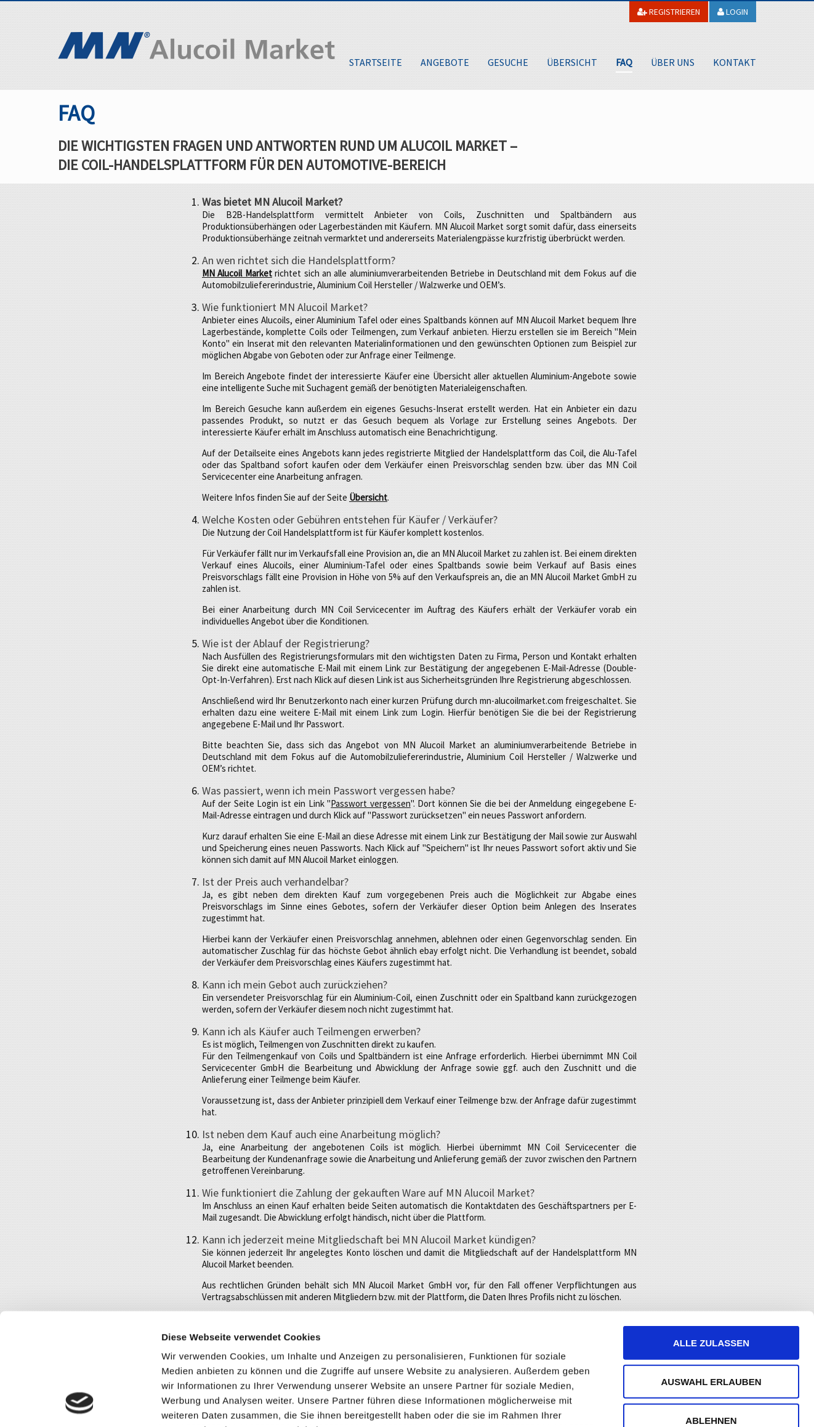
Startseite (375, 62)
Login (732, 11)
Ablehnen (710, 1315)
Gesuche (508, 62)
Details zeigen (655, 1402)
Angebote (445, 62)
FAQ (624, 62)
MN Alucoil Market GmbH (196, 45)
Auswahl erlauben (711, 1276)
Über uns (673, 62)
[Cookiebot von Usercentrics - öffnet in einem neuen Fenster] (80, 1403)
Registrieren (668, 11)
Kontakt (734, 62)
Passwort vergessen (370, 803)
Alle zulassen (711, 1238)
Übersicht (572, 62)
